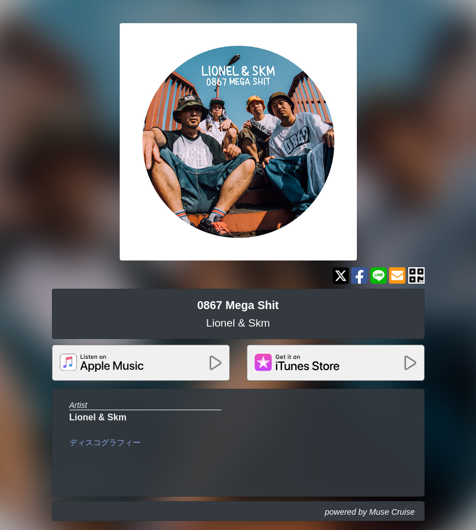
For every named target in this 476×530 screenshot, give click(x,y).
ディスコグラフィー (105, 442)
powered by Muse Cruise (369, 511)
